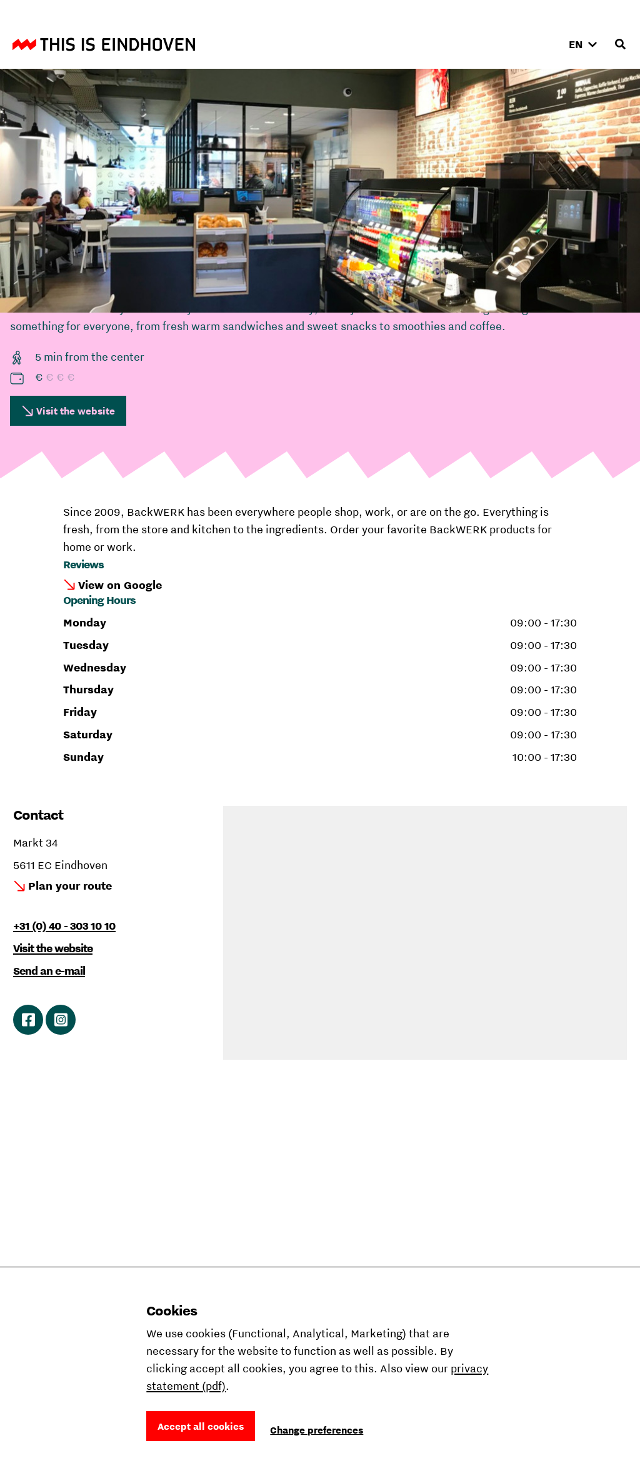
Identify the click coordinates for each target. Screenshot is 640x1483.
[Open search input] (620, 44)
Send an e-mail (49, 970)
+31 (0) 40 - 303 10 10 (64, 925)
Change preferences (316, 1430)
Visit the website (75, 411)
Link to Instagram (61, 1020)
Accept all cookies (201, 1426)
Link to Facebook (28, 1020)
